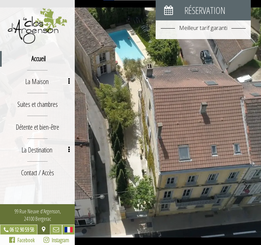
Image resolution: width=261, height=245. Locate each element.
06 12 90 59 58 (22, 229)
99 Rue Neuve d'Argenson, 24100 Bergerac (37, 215)
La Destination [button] (45, 149)
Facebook (22, 240)
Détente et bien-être (37, 127)
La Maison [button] (47, 81)
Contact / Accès (37, 172)
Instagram (56, 240)
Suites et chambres (37, 104)
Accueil (38, 58)
